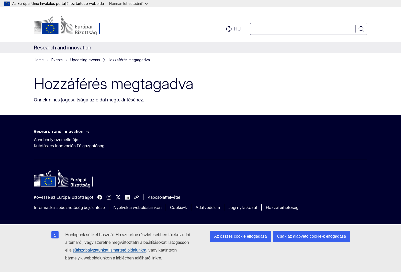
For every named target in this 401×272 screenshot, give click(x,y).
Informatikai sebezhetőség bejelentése (69, 207)
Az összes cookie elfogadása (240, 236)
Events (57, 60)
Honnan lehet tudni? (128, 3)
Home (39, 60)
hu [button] (233, 29)
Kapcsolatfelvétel (164, 197)
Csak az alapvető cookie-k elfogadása (311, 236)
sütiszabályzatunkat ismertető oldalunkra (109, 250)
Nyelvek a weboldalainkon (137, 207)
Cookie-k (178, 207)
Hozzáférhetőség (282, 207)
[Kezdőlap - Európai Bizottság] (75, 25)
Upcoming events (85, 60)
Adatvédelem (207, 207)
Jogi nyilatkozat (242, 207)
